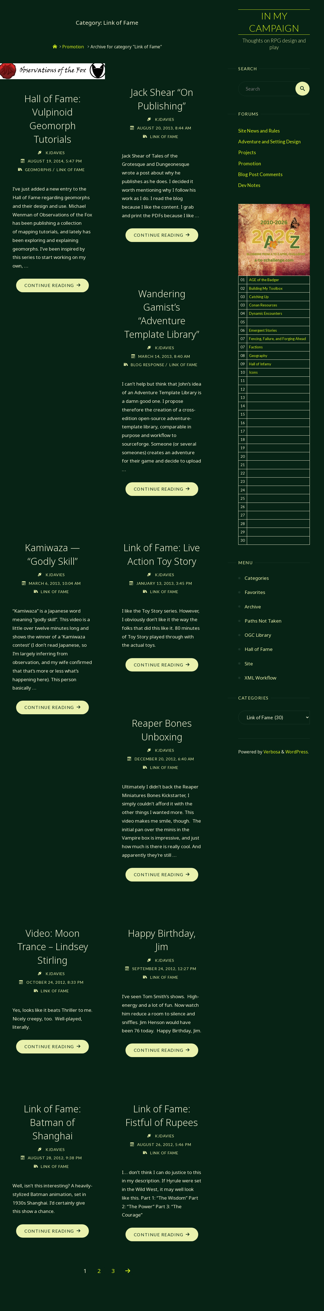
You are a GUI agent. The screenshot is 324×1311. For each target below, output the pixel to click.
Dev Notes (249, 185)
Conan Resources (263, 305)
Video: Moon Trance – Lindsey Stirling (52, 954)
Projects (247, 153)
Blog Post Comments (260, 174)
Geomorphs (37, 168)
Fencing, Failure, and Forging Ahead (277, 339)
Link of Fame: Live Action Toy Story (162, 562)
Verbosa (271, 752)
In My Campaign (274, 22)
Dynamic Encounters (265, 313)
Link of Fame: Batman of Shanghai (52, 1130)
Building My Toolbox (266, 288)
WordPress (296, 752)
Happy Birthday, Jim (161, 947)
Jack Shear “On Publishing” (162, 99)
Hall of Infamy (260, 364)
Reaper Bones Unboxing (161, 738)
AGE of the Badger (264, 280)
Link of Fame (70, 168)
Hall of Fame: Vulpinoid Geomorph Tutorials (52, 118)
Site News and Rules (259, 131)
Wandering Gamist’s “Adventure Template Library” (162, 313)
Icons (253, 372)
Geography (258, 355)
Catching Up (259, 296)
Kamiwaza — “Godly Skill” (52, 562)
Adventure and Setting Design (269, 142)
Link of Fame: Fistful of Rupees (161, 1123)
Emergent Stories (263, 330)
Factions (256, 347)
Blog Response (153, 363)
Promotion (249, 163)
